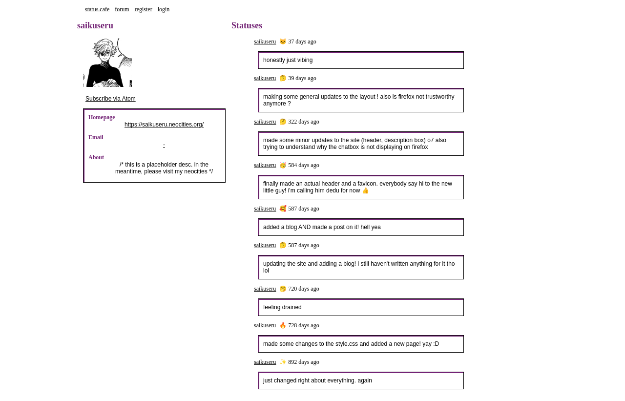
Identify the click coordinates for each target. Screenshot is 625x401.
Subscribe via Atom (110, 98)
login (164, 9)
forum (122, 9)
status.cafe (97, 9)
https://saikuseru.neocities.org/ (164, 124)
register (143, 9)
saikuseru (265, 41)
